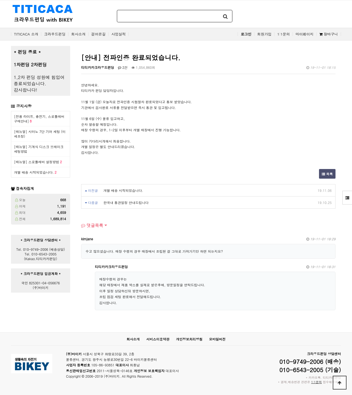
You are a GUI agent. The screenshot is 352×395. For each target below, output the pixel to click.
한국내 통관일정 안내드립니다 (125, 202)
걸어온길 (98, 34)
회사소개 (78, 34)
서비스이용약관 (157, 339)
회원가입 (264, 34)
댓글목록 (92, 225)
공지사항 (24, 106)
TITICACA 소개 (26, 34)
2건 (123, 67)
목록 (327, 173)
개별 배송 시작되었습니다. (35, 172)
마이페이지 (305, 34)
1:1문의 (283, 34)
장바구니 (328, 34)
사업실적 (118, 34)
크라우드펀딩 (54, 34)
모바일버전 (217, 339)
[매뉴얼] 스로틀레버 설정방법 (38, 161)
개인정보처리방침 (189, 339)
